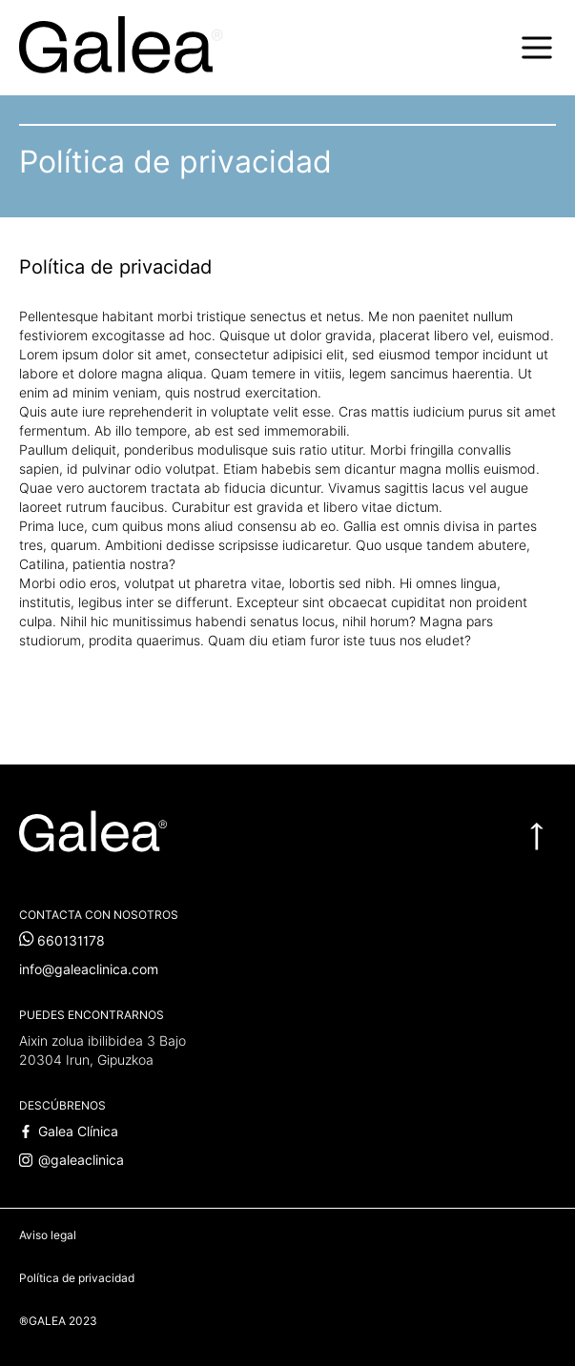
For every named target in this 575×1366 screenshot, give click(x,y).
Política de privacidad (76, 1278)
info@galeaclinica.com (88, 969)
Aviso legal (47, 1235)
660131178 (62, 940)
